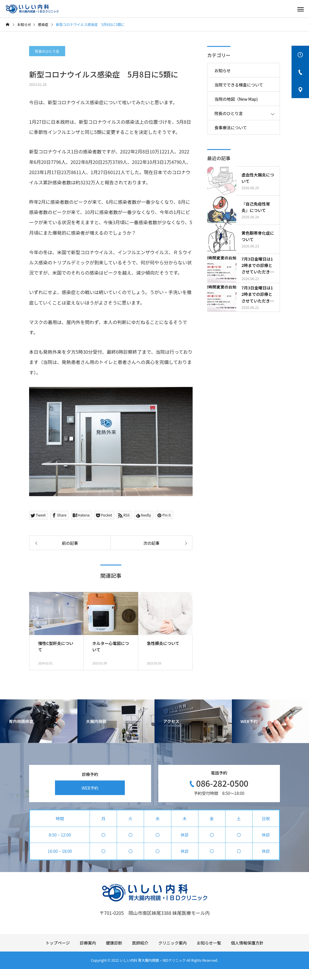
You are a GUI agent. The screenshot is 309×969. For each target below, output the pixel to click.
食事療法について (230, 127)
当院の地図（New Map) (236, 99)
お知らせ (222, 70)
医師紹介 (140, 943)
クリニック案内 (172, 943)
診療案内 (88, 943)
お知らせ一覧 (209, 943)
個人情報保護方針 (247, 943)
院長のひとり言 (47, 51)
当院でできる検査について (238, 85)
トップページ (57, 943)
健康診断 (114, 943)
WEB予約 (89, 788)
